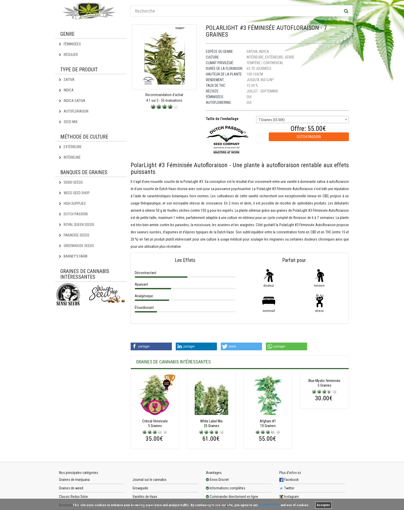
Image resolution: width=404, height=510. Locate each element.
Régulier (68, 55)
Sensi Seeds (71, 182)
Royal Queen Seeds (76, 225)
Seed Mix (68, 122)
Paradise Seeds (74, 235)
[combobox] (302, 119)
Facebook (289, 480)
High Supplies (72, 203)
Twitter (286, 488)
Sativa (66, 80)
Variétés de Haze (144, 497)
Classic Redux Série (73, 497)
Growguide (140, 488)
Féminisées (70, 44)
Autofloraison (73, 111)
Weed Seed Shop (74, 193)
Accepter (323, 505)
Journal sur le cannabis (149, 480)
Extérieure (70, 147)
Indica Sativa (72, 101)
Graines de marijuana (74, 480)
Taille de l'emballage (222, 119)
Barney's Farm (73, 256)
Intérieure (70, 157)
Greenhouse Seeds (76, 246)
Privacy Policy (269, 505)
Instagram (289, 497)
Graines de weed (71, 488)
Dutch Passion (73, 214)
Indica (66, 90)
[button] (151, 346)
